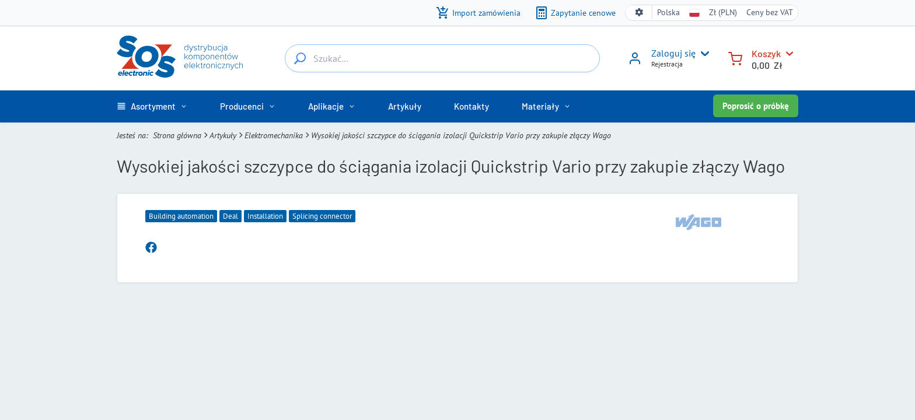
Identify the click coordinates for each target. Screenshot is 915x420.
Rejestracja (667, 64)
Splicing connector (322, 216)
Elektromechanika (274, 135)
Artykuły (222, 135)
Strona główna (177, 135)
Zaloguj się (673, 53)
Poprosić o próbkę (755, 105)
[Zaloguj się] (635, 62)
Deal (230, 216)
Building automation (181, 216)
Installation (265, 216)
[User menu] (703, 53)
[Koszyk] (735, 57)
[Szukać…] (300, 58)
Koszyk (766, 53)
